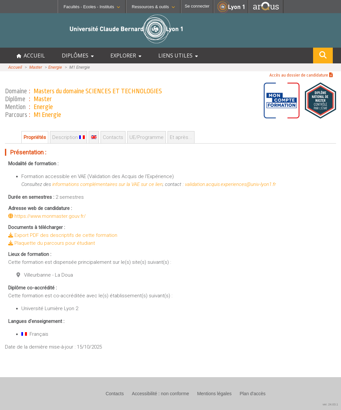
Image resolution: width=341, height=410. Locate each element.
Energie (55, 67)
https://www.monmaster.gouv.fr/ (47, 216)
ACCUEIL (30, 55)
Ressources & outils (153, 6)
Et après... (181, 137)
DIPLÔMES (78, 55)
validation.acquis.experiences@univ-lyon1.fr (230, 184)
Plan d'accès (252, 393)
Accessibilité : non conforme (160, 393)
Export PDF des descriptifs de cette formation (62, 235)
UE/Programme (146, 137)
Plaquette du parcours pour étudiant (51, 243)
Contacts (113, 137)
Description (68, 137)
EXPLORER (125, 55)
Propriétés (35, 137)
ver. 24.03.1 (330, 404)
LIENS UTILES (178, 55)
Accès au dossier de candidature (301, 75)
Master (35, 67)
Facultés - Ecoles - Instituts (91, 6)
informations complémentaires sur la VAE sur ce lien (107, 184)
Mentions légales (214, 393)
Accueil (15, 67)
